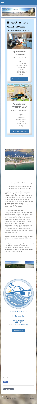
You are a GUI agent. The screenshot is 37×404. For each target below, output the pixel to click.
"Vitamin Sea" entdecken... (19, 131)
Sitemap (14, 397)
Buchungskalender (18, 330)
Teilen (6, 382)
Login (33, 396)
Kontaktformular (24, 324)
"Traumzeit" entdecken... (19, 79)
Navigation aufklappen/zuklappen (18, 2)
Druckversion (6, 397)
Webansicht (32, 398)
